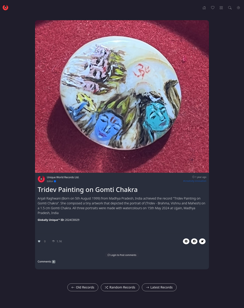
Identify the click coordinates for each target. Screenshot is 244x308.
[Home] (204, 7)
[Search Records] (230, 7)
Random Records (120, 287)
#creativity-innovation (194, 180)
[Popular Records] (213, 7)
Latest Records (159, 287)
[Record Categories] (221, 7)
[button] (194, 241)
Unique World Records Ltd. (63, 177)
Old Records (82, 287)
